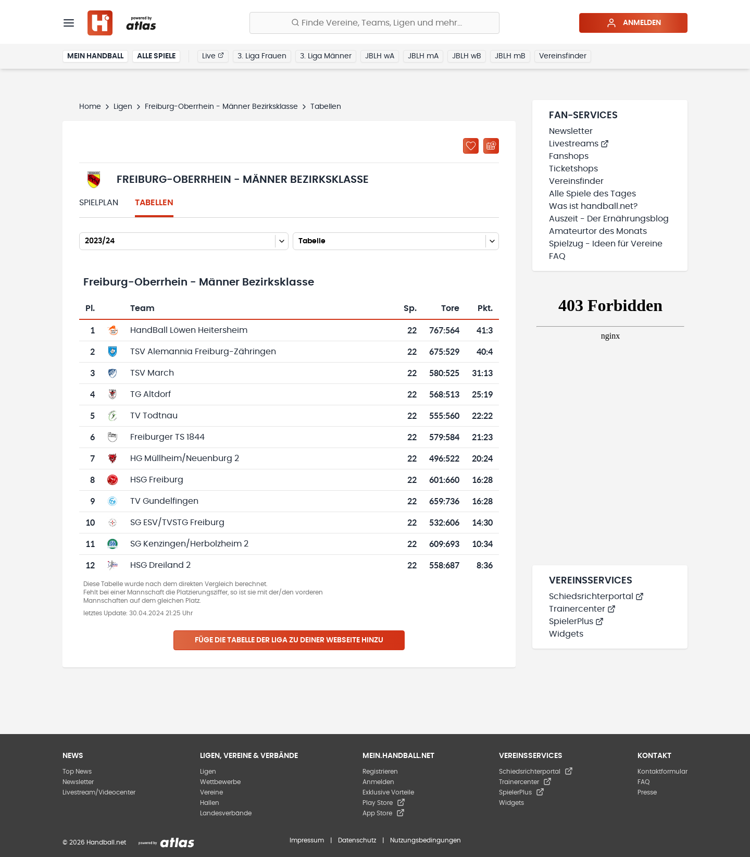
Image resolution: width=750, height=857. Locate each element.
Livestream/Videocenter (99, 792)
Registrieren (380, 771)
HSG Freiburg (156, 480)
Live (213, 55)
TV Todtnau (154, 416)
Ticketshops (573, 169)
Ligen (123, 106)
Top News (77, 771)
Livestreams (579, 144)
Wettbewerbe (220, 782)
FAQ (557, 256)
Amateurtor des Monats (598, 231)
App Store (383, 813)
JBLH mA (423, 56)
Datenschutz (357, 840)
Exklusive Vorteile (388, 792)
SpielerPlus (576, 621)
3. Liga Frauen (262, 56)
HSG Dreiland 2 (160, 565)
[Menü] (68, 22)
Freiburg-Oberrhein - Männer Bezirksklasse (221, 106)
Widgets (566, 634)
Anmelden (633, 23)
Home (90, 106)
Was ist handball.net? (593, 206)
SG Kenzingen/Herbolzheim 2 (189, 544)
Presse (647, 792)
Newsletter (571, 131)
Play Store (383, 803)
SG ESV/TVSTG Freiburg (177, 522)
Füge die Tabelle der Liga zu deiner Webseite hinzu (289, 640)
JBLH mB (510, 56)
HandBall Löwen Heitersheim (188, 330)
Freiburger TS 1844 (167, 437)
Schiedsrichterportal (596, 596)
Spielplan (98, 202)
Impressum (307, 840)
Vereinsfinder (562, 56)
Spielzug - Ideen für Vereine (605, 244)
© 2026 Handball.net (94, 842)
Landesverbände (226, 813)
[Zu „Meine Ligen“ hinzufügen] (471, 146)
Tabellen (154, 202)
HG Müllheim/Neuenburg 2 (184, 458)
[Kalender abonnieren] (491, 146)
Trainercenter (582, 609)
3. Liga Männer (326, 56)
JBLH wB (466, 56)
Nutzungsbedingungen (425, 840)
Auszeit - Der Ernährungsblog (609, 219)
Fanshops (569, 156)
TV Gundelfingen (164, 501)
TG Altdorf (150, 394)
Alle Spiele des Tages (592, 194)
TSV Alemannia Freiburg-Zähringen (203, 351)
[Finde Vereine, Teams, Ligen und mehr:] (374, 23)
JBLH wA (379, 56)
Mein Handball (95, 56)
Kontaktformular (663, 771)
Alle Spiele (156, 56)
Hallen (209, 803)
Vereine (211, 792)
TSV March (152, 373)
